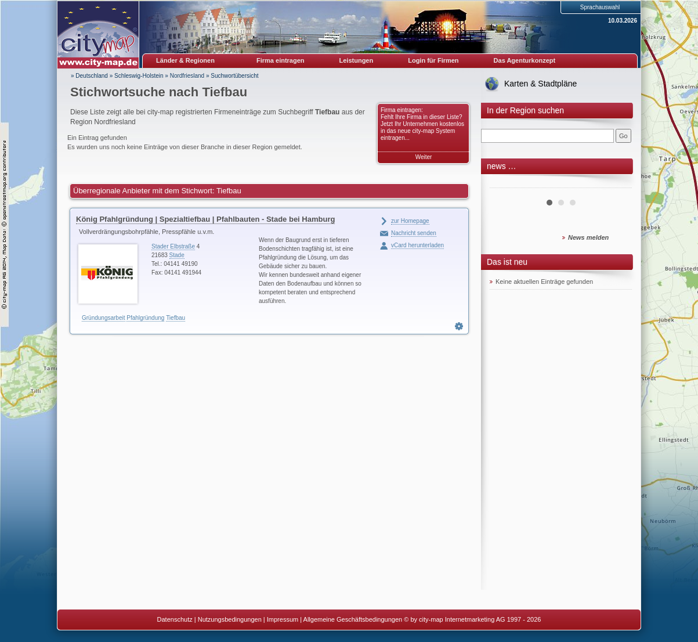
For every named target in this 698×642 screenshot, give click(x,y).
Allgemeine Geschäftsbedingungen (353, 619)
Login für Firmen (433, 60)
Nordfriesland (187, 76)
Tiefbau (175, 318)
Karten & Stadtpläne (540, 83)
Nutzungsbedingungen (230, 619)
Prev (505, 183)
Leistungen (356, 60)
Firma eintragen (280, 60)
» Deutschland (89, 76)
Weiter (423, 157)
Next (616, 183)
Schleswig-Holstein (138, 76)
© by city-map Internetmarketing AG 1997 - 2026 (472, 619)
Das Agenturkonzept (525, 60)
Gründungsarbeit (103, 318)
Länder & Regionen (185, 60)
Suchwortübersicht (234, 76)
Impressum (282, 619)
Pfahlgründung (145, 318)
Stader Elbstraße (173, 246)
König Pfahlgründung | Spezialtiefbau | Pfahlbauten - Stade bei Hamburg (205, 219)
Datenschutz (175, 619)
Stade (177, 255)
